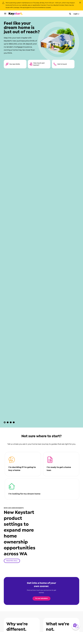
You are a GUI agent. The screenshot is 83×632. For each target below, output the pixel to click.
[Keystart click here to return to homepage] (16, 14)
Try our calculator (41, 598)
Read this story (11, 561)
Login (76, 14)
